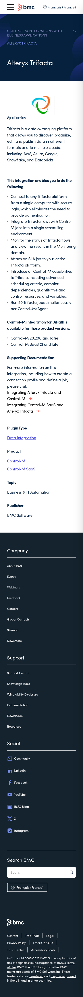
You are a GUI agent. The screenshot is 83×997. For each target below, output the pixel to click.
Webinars (13, 587)
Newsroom (14, 641)
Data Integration (21, 437)
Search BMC (20, 860)
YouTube (16, 794)
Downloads (14, 716)
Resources (14, 726)
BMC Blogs (18, 806)
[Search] (73, 872)
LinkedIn (16, 770)
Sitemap (13, 630)
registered (36, 976)
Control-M (16, 461)
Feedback (14, 598)
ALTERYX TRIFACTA (22, 43)
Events (11, 576)
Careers (12, 608)
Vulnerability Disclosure (22, 694)
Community (18, 758)
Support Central (18, 673)
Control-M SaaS (21, 469)
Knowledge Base (18, 684)
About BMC (15, 566)
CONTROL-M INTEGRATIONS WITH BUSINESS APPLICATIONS (34, 32)
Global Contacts (18, 619)
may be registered (63, 976)
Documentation (17, 705)
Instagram (17, 830)
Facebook (17, 782)
